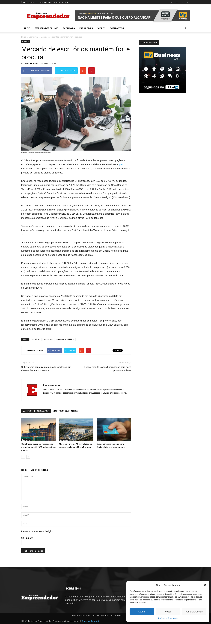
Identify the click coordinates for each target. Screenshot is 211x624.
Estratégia (86, 28)
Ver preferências (194, 611)
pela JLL (123, 164)
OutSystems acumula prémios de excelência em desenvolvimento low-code (46, 369)
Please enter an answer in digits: (37, 531)
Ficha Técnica (117, 615)
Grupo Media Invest (90, 621)
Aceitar (142, 611)
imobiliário (48, 339)
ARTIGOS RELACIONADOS (36, 411)
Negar (168, 611)
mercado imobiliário (65, 339)
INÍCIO (27, 28)
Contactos (117, 28)
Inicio (23, 37)
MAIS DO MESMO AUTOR (65, 411)
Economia (69, 28)
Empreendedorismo (46, 28)
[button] (204, 585)
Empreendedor (32, 63)
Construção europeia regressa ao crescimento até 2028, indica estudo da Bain (38, 447)
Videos (101, 28)
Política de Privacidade (168, 618)
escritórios (35, 339)
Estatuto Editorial (100, 615)
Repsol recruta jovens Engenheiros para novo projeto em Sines (107, 369)
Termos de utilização (80, 615)
